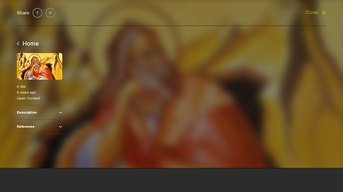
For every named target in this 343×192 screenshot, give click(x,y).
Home (28, 43)
